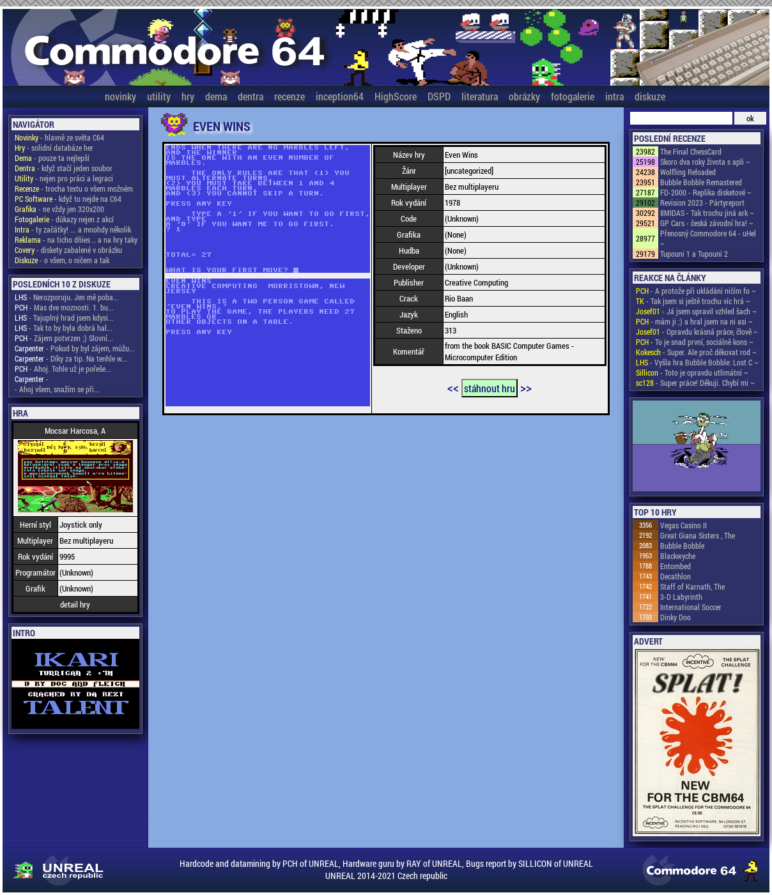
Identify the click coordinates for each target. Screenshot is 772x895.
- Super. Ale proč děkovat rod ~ (696, 352)
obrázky (524, 96)
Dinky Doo (675, 617)
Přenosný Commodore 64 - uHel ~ (708, 238)
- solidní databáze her (54, 147)
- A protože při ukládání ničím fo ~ (696, 291)
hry (187, 96)
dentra (250, 96)
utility (159, 96)
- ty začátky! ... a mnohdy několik (73, 229)
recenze (289, 96)
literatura (479, 96)
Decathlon (675, 576)
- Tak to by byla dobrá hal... (63, 328)
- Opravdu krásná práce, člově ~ (697, 331)
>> (526, 387)
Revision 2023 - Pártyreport (702, 202)
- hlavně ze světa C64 (59, 137)
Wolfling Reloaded (688, 172)
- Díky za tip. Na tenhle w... (71, 358)
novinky (120, 96)
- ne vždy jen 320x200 (59, 209)
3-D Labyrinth (681, 597)
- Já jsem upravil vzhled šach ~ (696, 311)
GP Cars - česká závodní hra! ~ (706, 223)
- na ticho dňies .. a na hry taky (76, 239)
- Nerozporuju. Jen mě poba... (67, 297)
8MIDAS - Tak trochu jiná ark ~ (707, 213)
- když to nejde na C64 (68, 199)
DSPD (439, 96)
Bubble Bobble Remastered (701, 182)
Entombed (675, 566)
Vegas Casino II (683, 525)
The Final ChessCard (691, 151)
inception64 (340, 96)
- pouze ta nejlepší (52, 158)
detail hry (75, 604)
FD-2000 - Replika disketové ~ (706, 192)
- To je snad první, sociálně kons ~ (694, 342)
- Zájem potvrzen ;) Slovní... (64, 338)
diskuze (650, 96)
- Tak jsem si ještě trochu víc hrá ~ (693, 301)
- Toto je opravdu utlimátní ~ (692, 372)
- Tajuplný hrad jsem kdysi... (64, 317)
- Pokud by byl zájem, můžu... (75, 348)
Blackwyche (677, 556)
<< (453, 387)
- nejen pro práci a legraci (64, 178)
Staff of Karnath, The (692, 586)
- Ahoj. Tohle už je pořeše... (63, 368)
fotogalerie (572, 96)
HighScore (395, 96)
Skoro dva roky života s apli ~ (705, 162)
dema (216, 96)
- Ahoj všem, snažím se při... (57, 389)
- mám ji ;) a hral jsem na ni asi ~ (694, 321)
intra (614, 96)
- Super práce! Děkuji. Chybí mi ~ (695, 383)
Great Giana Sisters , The (697, 535)
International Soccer (691, 607)
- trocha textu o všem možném (74, 188)
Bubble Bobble (682, 545)
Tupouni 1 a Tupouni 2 (694, 254)
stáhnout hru (489, 388)
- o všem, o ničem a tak (62, 260)
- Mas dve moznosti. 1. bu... (64, 307)
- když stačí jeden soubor (63, 168)
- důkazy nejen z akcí (64, 219)
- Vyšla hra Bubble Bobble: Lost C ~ (697, 362)
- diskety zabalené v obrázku (68, 250)
